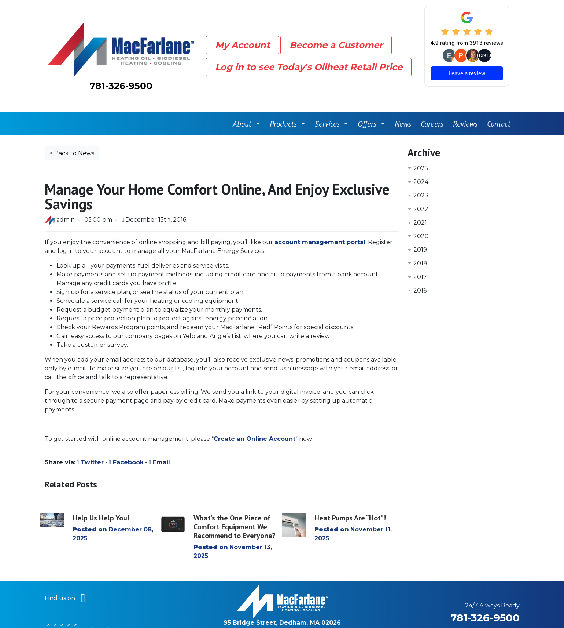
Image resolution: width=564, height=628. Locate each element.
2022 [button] (420, 191)
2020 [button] (421, 218)
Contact (498, 106)
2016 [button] (420, 272)
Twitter (90, 444)
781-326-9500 (120, 77)
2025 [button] (420, 150)
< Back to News (71, 135)
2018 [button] (420, 245)
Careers (432, 106)
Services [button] (328, 106)
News (403, 106)
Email (159, 444)
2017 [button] (420, 259)
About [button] (243, 106)
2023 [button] (420, 177)
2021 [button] (420, 205)
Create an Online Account (254, 421)
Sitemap (326, 613)
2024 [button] (420, 164)
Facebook (126, 444)
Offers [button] (368, 106)
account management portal (319, 224)
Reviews (465, 106)
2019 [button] (420, 232)
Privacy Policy (366, 613)
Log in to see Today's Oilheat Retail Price (308, 58)
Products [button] (284, 106)
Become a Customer (336, 36)
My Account (242, 36)
